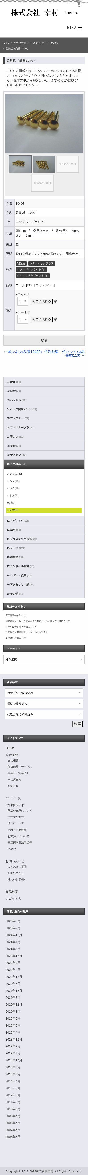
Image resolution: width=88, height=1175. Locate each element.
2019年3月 (13, 1053)
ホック (13, 488)
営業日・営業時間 (18, 773)
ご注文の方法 (16, 817)
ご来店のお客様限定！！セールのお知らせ (27, 632)
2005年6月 (13, 1137)
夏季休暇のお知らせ (16, 615)
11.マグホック (18, 520)
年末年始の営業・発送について (21, 626)
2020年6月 (13, 1018)
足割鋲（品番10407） (17, 48)
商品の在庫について (20, 810)
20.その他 (15, 593)
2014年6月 (13, 1067)
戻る (44, 340)
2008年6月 (13, 1123)
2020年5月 (13, 1025)
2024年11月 (14, 935)
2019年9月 (13, 1046)
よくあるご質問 (17, 866)
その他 (54, 42)
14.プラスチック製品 (22, 539)
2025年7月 (13, 928)
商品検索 (12, 891)
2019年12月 (14, 1039)
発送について (16, 823)
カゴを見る (13, 898)
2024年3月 (13, 949)
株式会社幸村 (44, 1171)
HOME (5, 42)
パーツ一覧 (20, 42)
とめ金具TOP (38, 42)
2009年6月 (13, 1116)
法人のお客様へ (17, 879)
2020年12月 (14, 1004)
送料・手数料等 (17, 829)
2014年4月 (13, 1081)
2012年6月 (13, 1095)
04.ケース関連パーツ (22, 409)
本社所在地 (14, 779)
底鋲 (11, 502)
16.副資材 (15, 557)
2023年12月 (14, 956)
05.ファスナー (18, 418)
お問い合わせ (15, 861)
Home (10, 748)
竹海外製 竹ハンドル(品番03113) (64, 353)
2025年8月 (13, 921)
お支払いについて (18, 836)
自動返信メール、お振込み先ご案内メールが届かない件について (38, 621)
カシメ (13, 481)
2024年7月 (13, 942)
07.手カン (15, 436)
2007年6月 (13, 1130)
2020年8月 (13, 1011)
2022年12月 (14, 977)
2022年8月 (13, 983)
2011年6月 (13, 1102)
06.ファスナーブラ (20, 427)
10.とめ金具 (16, 464)
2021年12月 (14, 990)
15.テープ (16, 548)
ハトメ (13, 495)
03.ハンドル (16, 400)
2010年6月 (13, 1109)
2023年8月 (13, 970)
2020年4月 (13, 1032)
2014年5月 (13, 1074)
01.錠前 (14, 382)
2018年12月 (14, 1060)
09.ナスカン (16, 455)
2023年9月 (13, 963)
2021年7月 (13, 997)
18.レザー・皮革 (19, 575)
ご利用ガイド (15, 805)
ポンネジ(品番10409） (23, 352)
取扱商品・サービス (20, 766)
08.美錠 (14, 446)
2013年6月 (13, 1088)
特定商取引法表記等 (20, 842)
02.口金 (14, 391)
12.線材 (14, 529)
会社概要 (12, 755)
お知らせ (13, 785)
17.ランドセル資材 (20, 566)
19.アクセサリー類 (20, 584)
